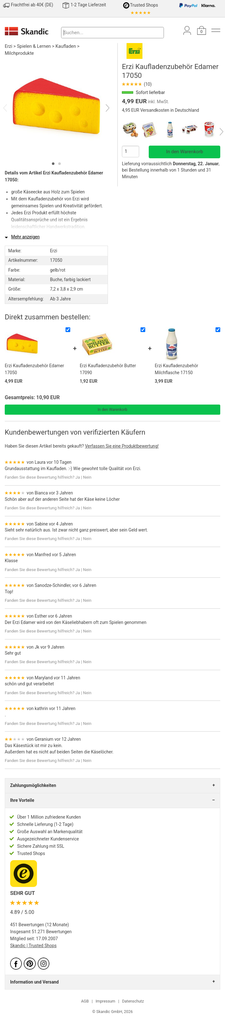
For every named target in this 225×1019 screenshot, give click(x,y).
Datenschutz (133, 1001)
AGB (85, 1001)
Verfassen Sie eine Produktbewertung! (122, 446)
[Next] (102, 108)
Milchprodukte (19, 53)
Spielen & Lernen (34, 46)
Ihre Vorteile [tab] (22, 800)
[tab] (53, 163)
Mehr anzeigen (25, 236)
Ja (77, 477)
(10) (137, 84)
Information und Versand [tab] (34, 981)
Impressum (105, 1001)
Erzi (8, 46)
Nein (87, 477)
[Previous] (11, 108)
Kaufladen (65, 46)
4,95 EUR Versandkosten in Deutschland (160, 110)
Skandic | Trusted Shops (33, 945)
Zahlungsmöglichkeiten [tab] (33, 785)
